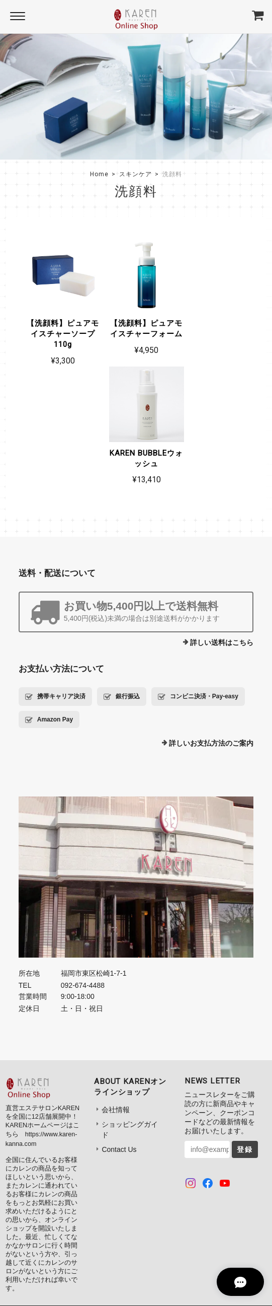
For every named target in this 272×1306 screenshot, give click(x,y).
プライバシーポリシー (90, 1204)
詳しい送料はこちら (221, 518)
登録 (245, 1025)
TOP (44, 1204)
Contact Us (119, 1025)
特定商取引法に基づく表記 (163, 1204)
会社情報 (116, 985)
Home (99, 174)
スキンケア (135, 174)
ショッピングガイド (130, 1004)
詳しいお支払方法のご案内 (211, 618)
